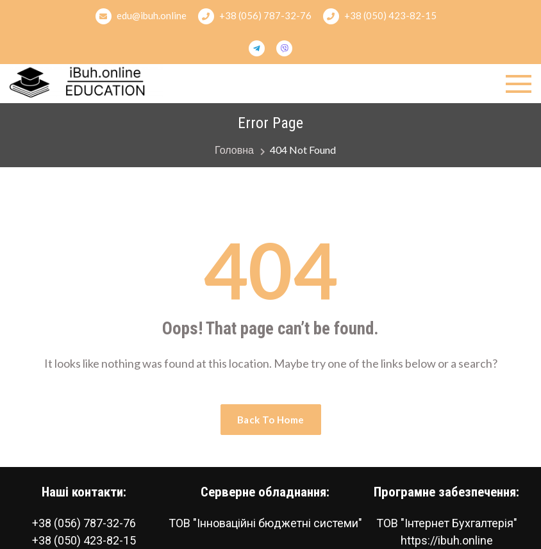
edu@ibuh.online (141, 16)
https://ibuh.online (447, 540)
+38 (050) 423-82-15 (380, 16)
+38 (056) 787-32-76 (255, 16)
